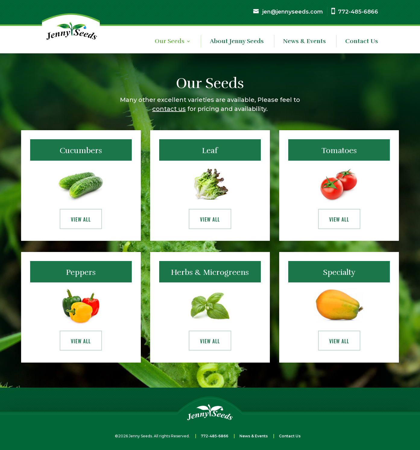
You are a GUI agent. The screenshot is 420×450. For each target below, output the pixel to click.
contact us (169, 108)
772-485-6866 (214, 436)
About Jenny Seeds (237, 42)
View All (81, 219)
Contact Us (361, 42)
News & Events (304, 42)
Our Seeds (170, 42)
